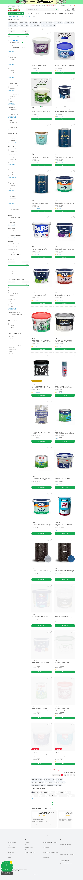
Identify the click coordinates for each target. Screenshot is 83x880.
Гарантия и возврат (29, 847)
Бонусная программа (64, 847)
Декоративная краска (37, 779)
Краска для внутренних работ (54, 785)
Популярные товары (12, 842)
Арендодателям (46, 847)
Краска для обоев (58, 22)
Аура (42, 796)
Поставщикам (45, 844)
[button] (16, 13)
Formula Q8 (50, 796)
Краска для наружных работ (38, 785)
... (68, 775)
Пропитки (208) (12, 347)
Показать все (35, 799)
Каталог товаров (12, 840)
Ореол (34, 796)
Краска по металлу (69, 22)
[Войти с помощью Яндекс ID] (74, 5)
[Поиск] (56, 9)
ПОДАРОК (7, 873)
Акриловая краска (13, 22)
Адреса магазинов (12, 5)
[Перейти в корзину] (73, 9)
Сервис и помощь (29, 840)
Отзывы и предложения (30, 849)
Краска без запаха (50, 782)
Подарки (9, 857)
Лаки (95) (11, 353)
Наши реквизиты (46, 857)
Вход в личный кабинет (30, 852)
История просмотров (12, 850)
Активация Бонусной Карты (65, 849)
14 (74, 775)
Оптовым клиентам (15, 6)
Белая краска (59, 779)
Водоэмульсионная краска (46, 22)
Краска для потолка (13, 25)
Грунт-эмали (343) (12, 343)
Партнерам (45, 840)
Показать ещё (53, 769)
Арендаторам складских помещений (50, 842)
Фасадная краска (24, 25)
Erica (51, 792)
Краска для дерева (34, 25)
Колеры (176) (11, 351)
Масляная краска (23, 22)
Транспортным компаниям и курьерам (50, 852)
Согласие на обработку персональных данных (64, 861)
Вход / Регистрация (66, 5)
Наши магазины (11, 852)
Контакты (27, 854)
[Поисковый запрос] (40, 9)
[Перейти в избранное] (67, 9)
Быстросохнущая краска (37, 782)
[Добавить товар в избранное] (51, 33)
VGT (67, 792)
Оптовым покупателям (47, 849)
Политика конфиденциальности (66, 852)
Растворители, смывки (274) (15, 345)
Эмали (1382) (11, 338)
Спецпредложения (11, 847)
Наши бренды (10, 854)
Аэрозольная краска (49, 779)
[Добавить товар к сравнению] (48, 33)
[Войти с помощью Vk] (72, 5)
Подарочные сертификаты (65, 844)
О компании (45, 854)
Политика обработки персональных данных (67, 855)
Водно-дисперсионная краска (48, 25)
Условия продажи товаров (65, 842)
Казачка (43, 792)
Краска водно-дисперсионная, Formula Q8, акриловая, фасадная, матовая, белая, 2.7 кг (47, 813)
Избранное (10, 845)
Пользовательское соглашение (66, 857)
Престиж (35, 792)
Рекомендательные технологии (66, 863)
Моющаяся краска (60, 782)
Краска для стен (33, 22)
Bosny (71, 796)
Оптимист (60, 792)
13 (71, 775)
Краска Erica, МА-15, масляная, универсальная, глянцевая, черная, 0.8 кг (73, 813)
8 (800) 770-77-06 (41, 5)
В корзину (41, 73)
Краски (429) (11, 341)
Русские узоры (62, 796)
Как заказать (27, 842)
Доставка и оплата (51, 5)
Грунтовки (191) (12, 349)
